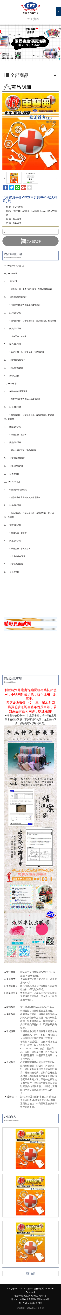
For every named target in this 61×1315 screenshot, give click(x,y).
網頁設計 (21, 1308)
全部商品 (30, 75)
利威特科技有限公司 (30, 8)
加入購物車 (30, 240)
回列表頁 (30, 1273)
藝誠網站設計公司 (35, 1308)
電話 (16, 1296)
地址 (13, 1299)
